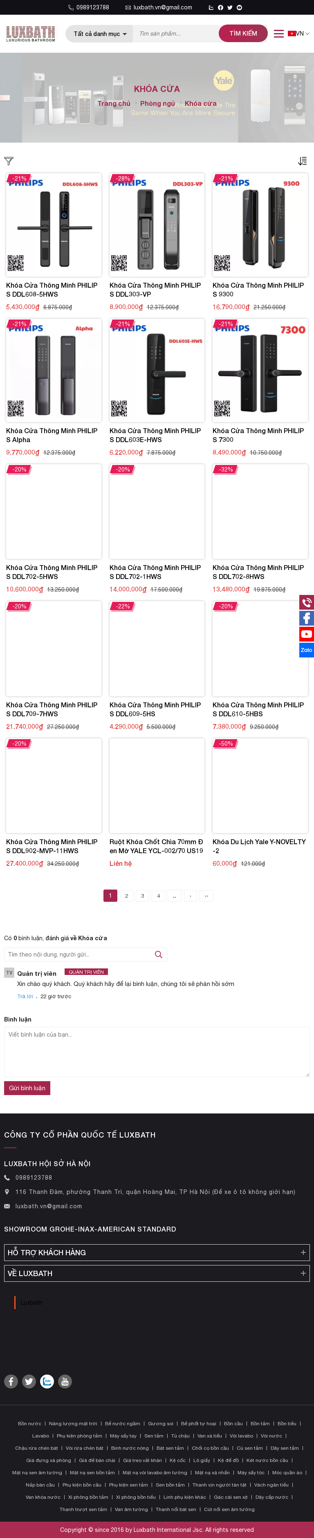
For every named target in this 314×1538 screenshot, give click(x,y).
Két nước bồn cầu (267, 1460)
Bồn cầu (233, 1423)
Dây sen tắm (285, 1448)
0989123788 (88, 7)
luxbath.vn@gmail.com (159, 7)
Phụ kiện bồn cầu (82, 1485)
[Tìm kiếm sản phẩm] (200, 33)
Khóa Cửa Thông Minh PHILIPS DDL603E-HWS (155, 435)
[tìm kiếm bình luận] (158, 954)
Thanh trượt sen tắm (83, 1509)
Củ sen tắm (250, 1448)
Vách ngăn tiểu (271, 1485)
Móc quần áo (287, 1472)
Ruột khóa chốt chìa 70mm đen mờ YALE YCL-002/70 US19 (156, 846)
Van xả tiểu (209, 1436)
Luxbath (32, 1302)
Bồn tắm (260, 1423)
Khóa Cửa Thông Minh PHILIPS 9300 (258, 289)
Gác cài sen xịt (231, 1497)
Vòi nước (271, 1436)
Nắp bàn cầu (40, 1485)
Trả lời (25, 996)
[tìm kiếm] (243, 33)
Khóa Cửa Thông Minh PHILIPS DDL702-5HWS (51, 571)
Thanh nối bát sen (176, 1509)
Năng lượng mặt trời (73, 1423)
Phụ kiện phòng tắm (79, 1436)
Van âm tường (131, 1509)
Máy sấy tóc (251, 1472)
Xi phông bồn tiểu (136, 1497)
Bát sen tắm (170, 1448)
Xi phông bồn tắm (88, 1497)
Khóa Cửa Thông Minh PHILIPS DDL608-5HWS (51, 289)
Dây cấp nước (272, 1497)
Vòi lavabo (241, 1436)
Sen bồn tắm (170, 1485)
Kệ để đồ (228, 1460)
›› (206, 896)
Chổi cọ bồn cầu (210, 1448)
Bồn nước (29, 1423)
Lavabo (40, 1436)
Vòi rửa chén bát (84, 1448)
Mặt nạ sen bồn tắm (92, 1472)
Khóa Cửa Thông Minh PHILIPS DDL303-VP (155, 289)
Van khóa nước (43, 1497)
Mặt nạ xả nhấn (212, 1472)
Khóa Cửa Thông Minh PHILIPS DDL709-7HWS (51, 709)
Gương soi (160, 1423)
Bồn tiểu (287, 1423)
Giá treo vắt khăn (142, 1460)
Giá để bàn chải (97, 1460)
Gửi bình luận (27, 1087)
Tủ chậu (180, 1436)
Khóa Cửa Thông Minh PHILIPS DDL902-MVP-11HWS (51, 846)
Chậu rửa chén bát (36, 1448)
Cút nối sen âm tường (229, 1509)
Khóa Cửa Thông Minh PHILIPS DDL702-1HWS (155, 571)
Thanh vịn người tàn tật (220, 1485)
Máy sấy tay (123, 1436)
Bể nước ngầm (122, 1423)
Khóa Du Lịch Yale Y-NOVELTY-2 (259, 846)
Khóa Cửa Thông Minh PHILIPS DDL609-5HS (155, 709)
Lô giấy (201, 1460)
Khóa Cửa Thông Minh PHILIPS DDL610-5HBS (258, 709)
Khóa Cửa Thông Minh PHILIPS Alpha (51, 435)
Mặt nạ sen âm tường (37, 1472)
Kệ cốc (178, 1460)
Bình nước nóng (130, 1448)
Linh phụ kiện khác (185, 1497)
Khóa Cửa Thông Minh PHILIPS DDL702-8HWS (258, 571)
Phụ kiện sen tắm (128, 1485)
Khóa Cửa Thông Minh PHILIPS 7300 (258, 435)
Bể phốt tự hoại (198, 1423)
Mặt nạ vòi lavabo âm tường (155, 1472)
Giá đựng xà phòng (48, 1460)
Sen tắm (154, 1436)
